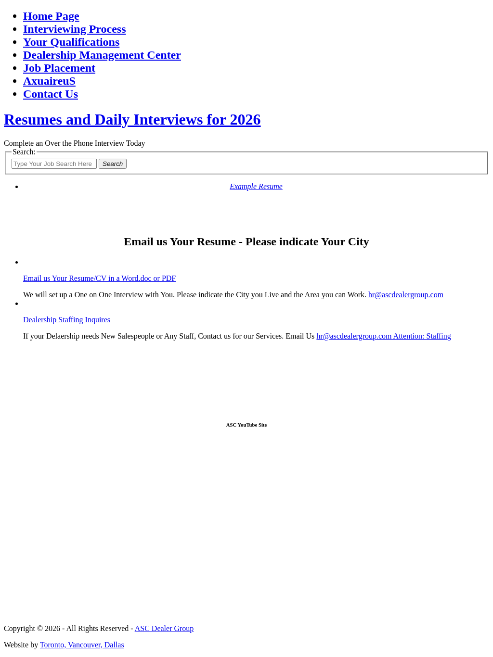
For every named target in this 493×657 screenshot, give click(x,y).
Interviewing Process (74, 29)
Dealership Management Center (102, 55)
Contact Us (50, 94)
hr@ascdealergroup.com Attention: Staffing (383, 336)
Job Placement (59, 68)
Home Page (51, 16)
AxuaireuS (49, 81)
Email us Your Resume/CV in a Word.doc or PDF (99, 278)
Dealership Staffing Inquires (66, 320)
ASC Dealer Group (164, 628)
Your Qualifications (71, 42)
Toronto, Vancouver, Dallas (82, 645)
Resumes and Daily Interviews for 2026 (132, 119)
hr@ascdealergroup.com (405, 295)
